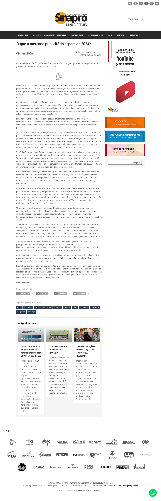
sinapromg (34, 312)
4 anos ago (91, 339)
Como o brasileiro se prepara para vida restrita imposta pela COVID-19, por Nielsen (30, 354)
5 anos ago (64, 339)
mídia (83, 307)
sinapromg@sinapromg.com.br (126, 492)
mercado (74, 307)
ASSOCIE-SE (37, 35)
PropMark (25, 282)
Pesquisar (136, 163)
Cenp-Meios (30, 307)
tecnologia (46, 312)
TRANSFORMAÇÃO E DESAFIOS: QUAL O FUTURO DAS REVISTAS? (86, 351)
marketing (64, 307)
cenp (20, 307)
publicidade (22, 312)
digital (54, 307)
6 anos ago (36, 339)
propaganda (94, 307)
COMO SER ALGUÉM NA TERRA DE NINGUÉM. (55, 351)
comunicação (43, 307)
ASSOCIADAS (49, 35)
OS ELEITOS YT (135, 35)
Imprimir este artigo (85, 52)
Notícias (25, 339)
